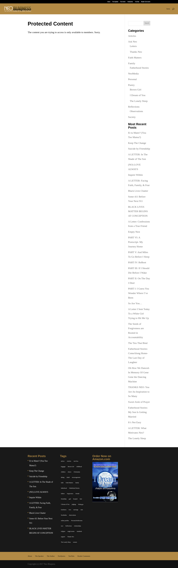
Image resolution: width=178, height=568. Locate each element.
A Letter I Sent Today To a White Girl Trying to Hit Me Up (139, 314)
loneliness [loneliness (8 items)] (63, 509)
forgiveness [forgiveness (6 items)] (70, 493)
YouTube (137, 2)
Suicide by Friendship (139, 148)
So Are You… (135, 303)
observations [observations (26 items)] (72, 515)
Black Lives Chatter (138, 190)
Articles (132, 35)
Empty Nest (134, 231)
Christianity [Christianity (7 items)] (77, 472)
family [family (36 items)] (77, 483)
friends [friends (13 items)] (77, 493)
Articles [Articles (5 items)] (69, 461)
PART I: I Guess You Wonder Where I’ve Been (138, 293)
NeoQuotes (130, 2)
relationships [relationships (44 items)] (77, 526)
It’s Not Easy (134, 422)
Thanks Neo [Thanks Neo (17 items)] (70, 536)
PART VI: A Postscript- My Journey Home (135, 242)
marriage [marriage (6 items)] (75, 509)
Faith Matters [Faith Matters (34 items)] (69, 483)
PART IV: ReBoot (137, 262)
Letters (133, 46)
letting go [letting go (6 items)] (80, 504)
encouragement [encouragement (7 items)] (76, 477)
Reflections (134, 106)
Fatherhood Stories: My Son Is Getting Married (138, 412)
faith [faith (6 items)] (62, 483)
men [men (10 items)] (82, 509)
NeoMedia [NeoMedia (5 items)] (64, 515)
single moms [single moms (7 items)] (71, 531)
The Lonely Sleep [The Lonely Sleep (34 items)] (66, 542)
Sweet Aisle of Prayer (139, 401)
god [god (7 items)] (70, 499)
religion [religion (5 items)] (63, 531)
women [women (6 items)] (75, 542)
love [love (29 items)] (70, 509)
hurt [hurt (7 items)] (81, 499)
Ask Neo (132, 41)
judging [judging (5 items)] (74, 504)
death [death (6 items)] (68, 477)
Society (132, 117)
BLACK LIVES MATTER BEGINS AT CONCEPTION (138, 211)
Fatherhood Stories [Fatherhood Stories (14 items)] (74, 488)
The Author (122, 2)
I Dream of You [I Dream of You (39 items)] (65, 504)
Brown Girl (135, 89)
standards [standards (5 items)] (79, 531)
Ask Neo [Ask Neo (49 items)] (75, 461)
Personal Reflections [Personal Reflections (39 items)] (76, 520)
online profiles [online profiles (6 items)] (65, 520)
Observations (136, 111)
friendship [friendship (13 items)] (64, 499)
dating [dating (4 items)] (62, 477)
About (108, 2)
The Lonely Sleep (139, 101)
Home (168, 9)
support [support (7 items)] (63, 536)
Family (131, 63)
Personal (132, 79)
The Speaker (115, 2)
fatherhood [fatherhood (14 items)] (64, 488)
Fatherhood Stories (139, 67)
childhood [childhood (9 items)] (79, 466)
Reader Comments (145, 2)
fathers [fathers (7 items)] (63, 493)
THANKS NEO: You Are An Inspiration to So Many (139, 392)
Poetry (131, 85)
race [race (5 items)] (62, 526)
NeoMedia (133, 73)
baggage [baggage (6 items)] (63, 466)
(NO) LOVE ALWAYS (38, 492)
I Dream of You (137, 95)
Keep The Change (137, 143)
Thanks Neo (136, 51)
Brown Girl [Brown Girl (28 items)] (71, 466)
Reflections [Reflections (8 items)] (69, 526)
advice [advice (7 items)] (62, 461)
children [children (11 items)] (63, 472)
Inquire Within (135, 174)
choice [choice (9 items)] (69, 472)
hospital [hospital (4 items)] (75, 499)
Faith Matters (135, 57)
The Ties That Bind (137, 343)
